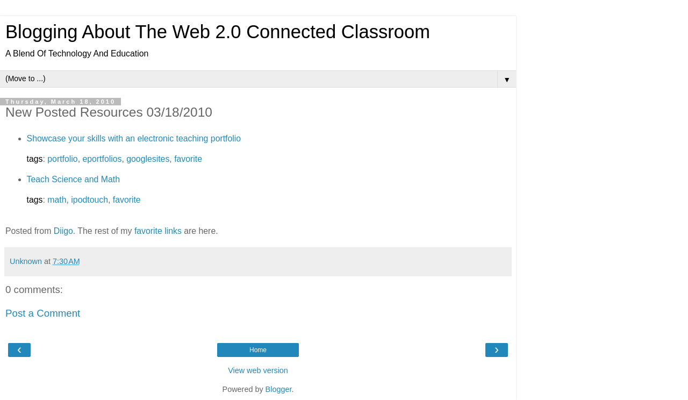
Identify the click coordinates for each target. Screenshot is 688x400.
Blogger (279, 389)
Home (258, 350)
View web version (258, 370)
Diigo (63, 230)
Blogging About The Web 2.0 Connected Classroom (217, 32)
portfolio (62, 158)
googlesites (147, 158)
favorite (188, 158)
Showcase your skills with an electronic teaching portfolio (134, 138)
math (56, 199)
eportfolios (101, 158)
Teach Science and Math (73, 179)
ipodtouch (89, 199)
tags (35, 158)
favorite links (158, 230)
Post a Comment (42, 313)
